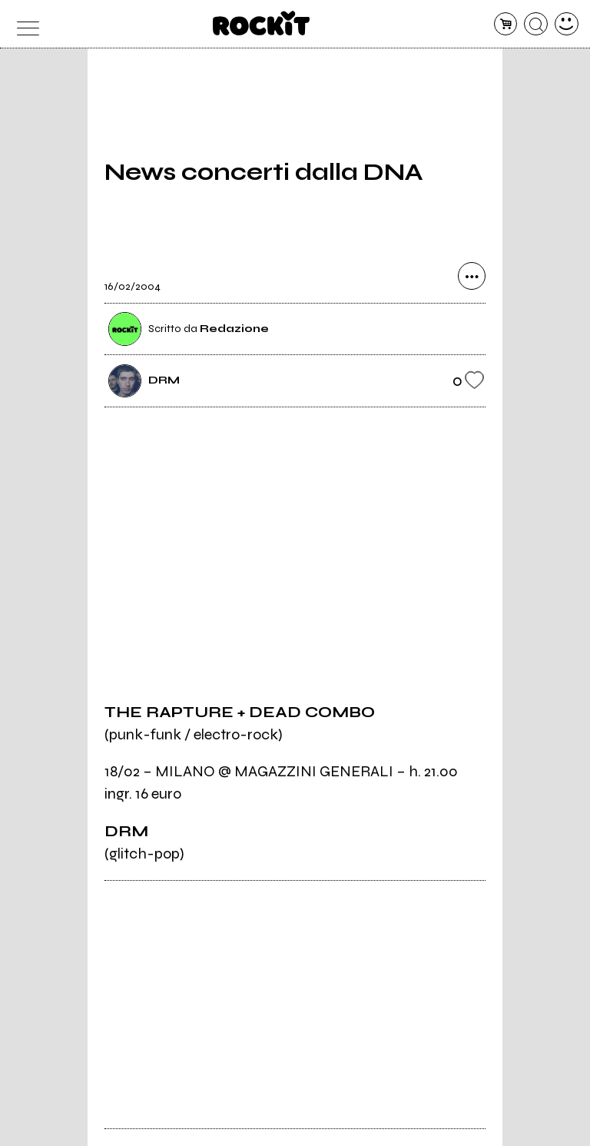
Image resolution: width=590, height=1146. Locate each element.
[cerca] (536, 24)
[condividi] (472, 276)
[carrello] (506, 24)
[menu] (23, 24)
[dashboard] (566, 24)
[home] (261, 23)
